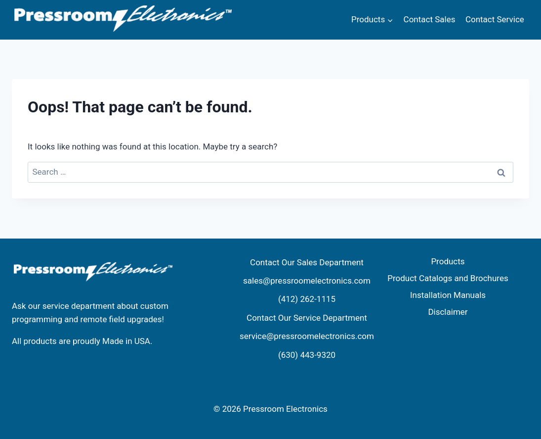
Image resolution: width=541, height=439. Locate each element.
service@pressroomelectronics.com (307, 336)
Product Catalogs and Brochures (447, 278)
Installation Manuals (448, 295)
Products (447, 261)
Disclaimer (447, 312)
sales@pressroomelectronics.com (307, 281)
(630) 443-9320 (306, 355)
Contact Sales (430, 19)
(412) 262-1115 (306, 299)
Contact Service (494, 19)
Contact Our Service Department (307, 318)
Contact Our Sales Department (307, 262)
